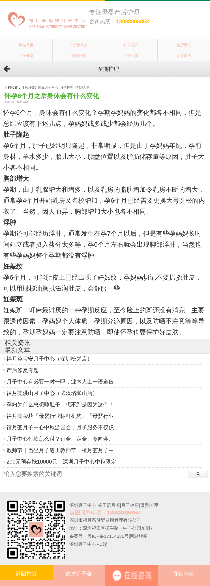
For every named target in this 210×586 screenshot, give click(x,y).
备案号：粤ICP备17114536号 (99, 536)
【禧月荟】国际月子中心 (39, 87)
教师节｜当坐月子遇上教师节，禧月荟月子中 (60, 450)
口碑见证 (131, 45)
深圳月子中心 (82, 505)
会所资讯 (184, 45)
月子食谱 (131, 56)
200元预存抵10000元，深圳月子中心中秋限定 (61, 462)
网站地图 (139, 536)
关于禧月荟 (79, 45)
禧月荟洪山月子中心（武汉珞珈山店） (52, 393)
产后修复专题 (22, 370)
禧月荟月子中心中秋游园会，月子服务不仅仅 (60, 427)
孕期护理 (82, 87)
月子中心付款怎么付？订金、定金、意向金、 (60, 439)
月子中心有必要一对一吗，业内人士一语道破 (60, 382)
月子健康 (26, 56)
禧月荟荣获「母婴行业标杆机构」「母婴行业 (60, 416)
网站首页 (26, 45)
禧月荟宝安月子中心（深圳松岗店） (49, 359)
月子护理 (66, 87)
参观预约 (184, 56)
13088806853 (132, 21)
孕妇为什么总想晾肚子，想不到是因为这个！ (60, 404)
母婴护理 (78, 56)
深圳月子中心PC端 (88, 544)
